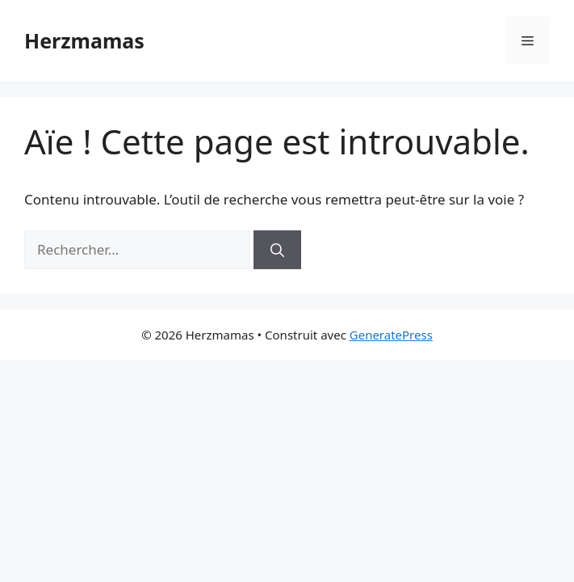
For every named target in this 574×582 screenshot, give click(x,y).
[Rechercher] (277, 249)
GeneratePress (391, 335)
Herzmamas (84, 40)
